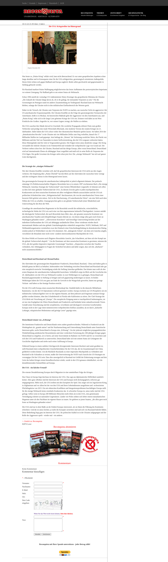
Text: (24, 520)
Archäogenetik (135, 13)
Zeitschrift (116, 13)
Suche (24, 3)
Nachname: (26, 487)
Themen (100, 13)
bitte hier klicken (66, 514)
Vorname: (25, 483)
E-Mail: (25, 490)
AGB (62, 3)
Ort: (23, 497)
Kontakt (32, 3)
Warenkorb (53, 3)
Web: (24, 493)
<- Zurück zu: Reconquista (32, 421)
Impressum (42, 3)
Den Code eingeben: (26, 501)
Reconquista (87, 13)
